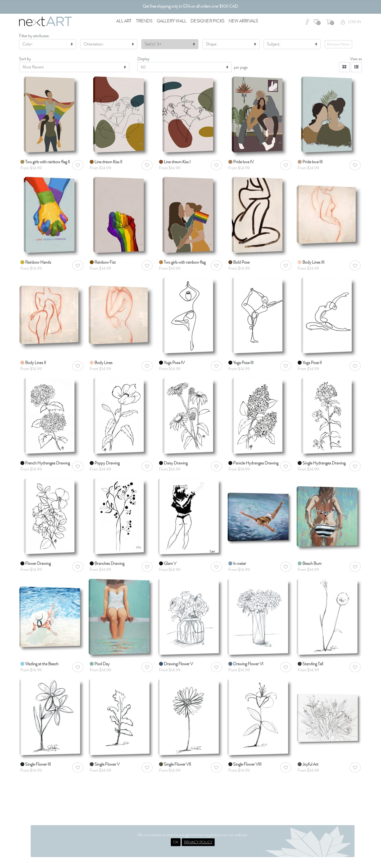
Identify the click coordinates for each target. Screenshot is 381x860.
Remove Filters (338, 44)
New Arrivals (243, 21)
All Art (123, 21)
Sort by (25, 59)
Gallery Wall (171, 21)
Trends (144, 21)
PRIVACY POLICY (198, 842)
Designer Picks (207, 21)
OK (175, 842)
